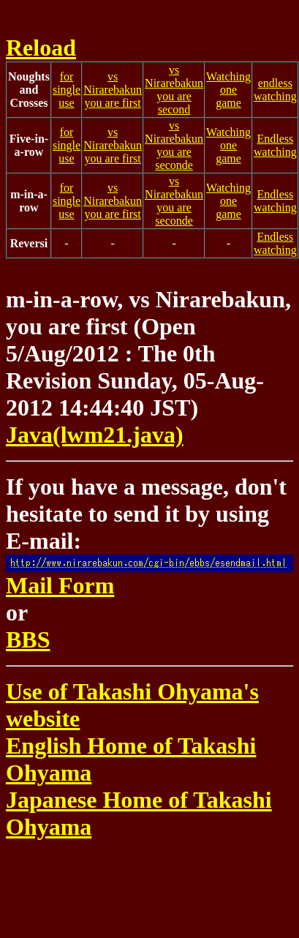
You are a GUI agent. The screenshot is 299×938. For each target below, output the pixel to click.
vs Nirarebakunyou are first (112, 89)
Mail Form (149, 577)
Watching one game (228, 89)
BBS (28, 639)
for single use (66, 89)
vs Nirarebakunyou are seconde (174, 145)
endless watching (275, 89)
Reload (41, 47)
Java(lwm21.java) (94, 434)
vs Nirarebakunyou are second (174, 90)
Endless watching (275, 145)
